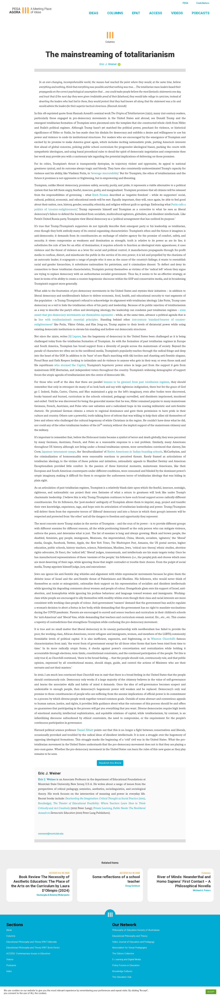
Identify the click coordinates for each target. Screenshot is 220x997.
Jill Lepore (74, 336)
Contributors (202, 3)
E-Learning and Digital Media (126, 959)
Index (9, 971)
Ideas (93, 13)
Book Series (33, 947)
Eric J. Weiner (108, 64)
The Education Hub (121, 977)
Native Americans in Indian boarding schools (134, 451)
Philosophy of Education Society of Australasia (135, 930)
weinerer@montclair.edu (50, 833)
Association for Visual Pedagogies (129, 947)
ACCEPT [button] (210, 992)
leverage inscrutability (104, 173)
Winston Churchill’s (163, 638)
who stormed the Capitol (69, 365)
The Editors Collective (123, 953)
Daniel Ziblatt (85, 730)
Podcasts (200, 13)
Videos (177, 13)
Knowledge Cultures (122, 971)
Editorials (31, 942)
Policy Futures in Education (126, 965)
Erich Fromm (100, 194)
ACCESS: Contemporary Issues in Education (28, 953)
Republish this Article (110, 762)
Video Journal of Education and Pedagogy (133, 942)
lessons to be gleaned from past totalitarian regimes (136, 382)
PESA (185, 3)
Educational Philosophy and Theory (129, 936)
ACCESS (155, 13)
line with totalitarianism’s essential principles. (69, 319)
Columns (115, 13)
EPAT (136, 13)
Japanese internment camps (59, 451)
